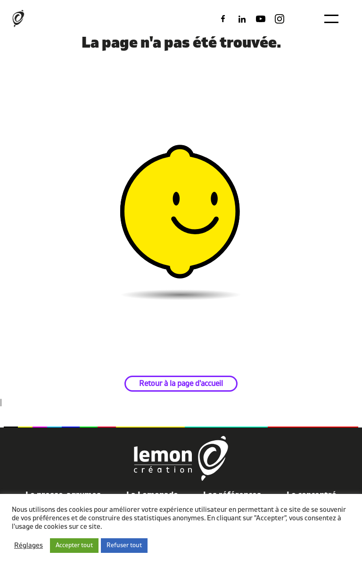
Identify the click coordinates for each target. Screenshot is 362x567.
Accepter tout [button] (74, 545)
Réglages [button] (28, 546)
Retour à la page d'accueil (181, 383)
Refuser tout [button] (124, 545)
